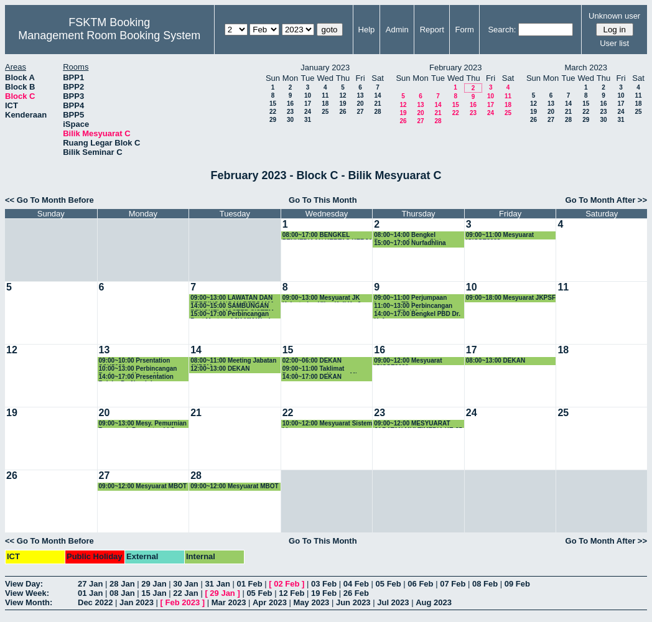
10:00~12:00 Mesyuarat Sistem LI (327, 424)
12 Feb (291, 593)
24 (307, 111)
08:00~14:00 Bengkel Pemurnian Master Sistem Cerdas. (412, 235)
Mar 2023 (229, 602)
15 (272, 103)
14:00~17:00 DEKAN (312, 376)
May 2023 (312, 602)
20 (359, 103)
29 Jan (153, 583)
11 (325, 95)
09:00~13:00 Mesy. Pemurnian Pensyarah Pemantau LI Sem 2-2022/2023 (143, 424)
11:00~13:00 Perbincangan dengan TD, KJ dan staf (413, 306)
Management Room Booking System (109, 35)
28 (377, 111)
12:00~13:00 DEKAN (219, 368)
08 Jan (121, 593)
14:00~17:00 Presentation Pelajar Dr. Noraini (136, 377)
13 (359, 95)
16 (290, 103)
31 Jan (217, 583)
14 (377, 95)
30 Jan (185, 583)
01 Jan (90, 593)
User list (614, 43)
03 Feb (324, 583)
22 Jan (185, 593)
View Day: (24, 583)
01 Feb (249, 583)
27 (359, 111)
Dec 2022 (95, 602)
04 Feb (356, 583)
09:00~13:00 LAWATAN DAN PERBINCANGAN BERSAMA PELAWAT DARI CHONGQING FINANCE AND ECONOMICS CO (233, 298)
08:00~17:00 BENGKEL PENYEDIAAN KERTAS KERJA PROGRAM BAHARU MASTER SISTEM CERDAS (327, 235)
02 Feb (286, 583)
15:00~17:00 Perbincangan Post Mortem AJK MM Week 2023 (231, 314)
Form (464, 29)
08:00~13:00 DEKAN (495, 360)
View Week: (27, 593)
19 (342, 103)
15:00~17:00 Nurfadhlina (409, 242)
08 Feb (485, 583)
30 (290, 119)
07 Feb (452, 583)
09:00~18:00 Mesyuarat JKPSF (511, 297)
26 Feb (356, 593)
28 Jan (121, 583)
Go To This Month (323, 200)
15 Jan (153, 593)
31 (307, 119)
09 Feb (517, 583)
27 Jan (90, 583)
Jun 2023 (353, 602)
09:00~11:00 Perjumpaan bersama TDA (410, 298)
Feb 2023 (182, 602)
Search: (502, 29)
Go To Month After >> (606, 200)
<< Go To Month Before (49, 200)
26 (342, 111)
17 (307, 103)
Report (432, 29)
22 (272, 111)
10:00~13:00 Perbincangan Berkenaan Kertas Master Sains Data (138, 369)
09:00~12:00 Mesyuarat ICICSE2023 (408, 361)
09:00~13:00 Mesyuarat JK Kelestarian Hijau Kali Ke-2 (321, 298)
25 (325, 111)
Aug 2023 (434, 602)
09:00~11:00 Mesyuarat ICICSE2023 (500, 235)
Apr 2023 (270, 602)
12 (342, 95)
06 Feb (420, 583)
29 (272, 119)
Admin (397, 29)
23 (290, 111)
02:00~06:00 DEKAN (312, 360)
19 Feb (324, 593)
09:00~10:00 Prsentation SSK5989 (134, 361)
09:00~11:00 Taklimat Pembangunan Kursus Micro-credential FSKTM (325, 369)
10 (307, 95)
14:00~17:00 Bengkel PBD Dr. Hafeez (417, 314)
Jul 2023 (393, 602)
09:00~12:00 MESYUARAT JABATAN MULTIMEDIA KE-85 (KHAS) (418, 424)
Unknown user (614, 16)
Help (366, 29)
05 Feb (388, 583)
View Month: (28, 602)
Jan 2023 (136, 602)
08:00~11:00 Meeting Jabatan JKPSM (233, 361)
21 (377, 103)
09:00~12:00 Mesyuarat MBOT (143, 486)
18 (325, 103)
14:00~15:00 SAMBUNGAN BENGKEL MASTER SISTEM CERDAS (232, 306)
